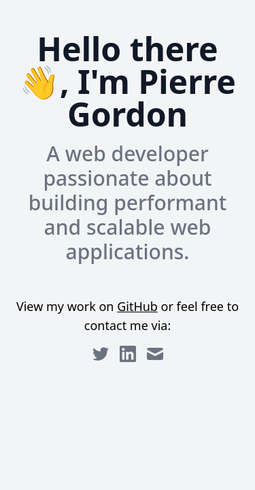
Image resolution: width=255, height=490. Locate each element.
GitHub (137, 306)
